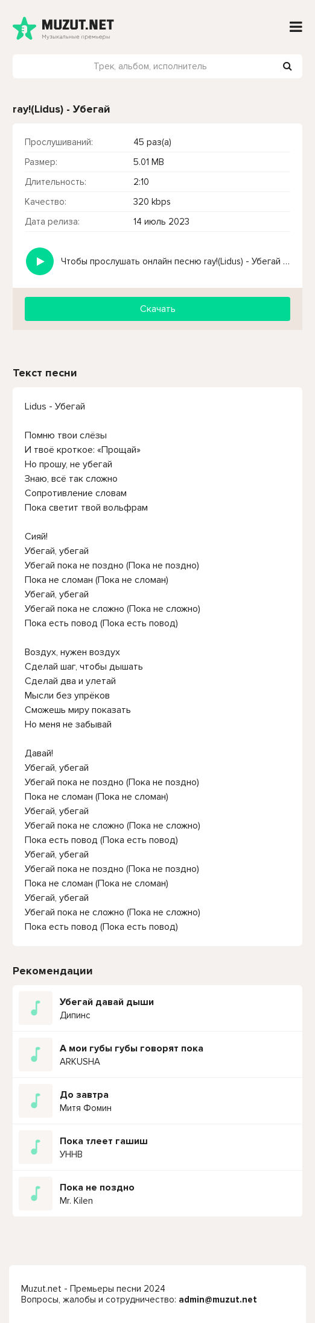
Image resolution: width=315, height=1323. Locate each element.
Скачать (158, 309)
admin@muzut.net (218, 1299)
